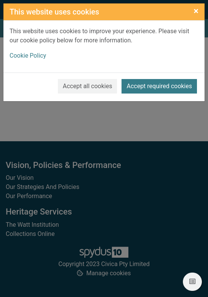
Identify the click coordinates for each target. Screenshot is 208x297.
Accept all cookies (87, 86)
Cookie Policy (28, 55)
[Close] (196, 11)
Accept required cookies (159, 86)
